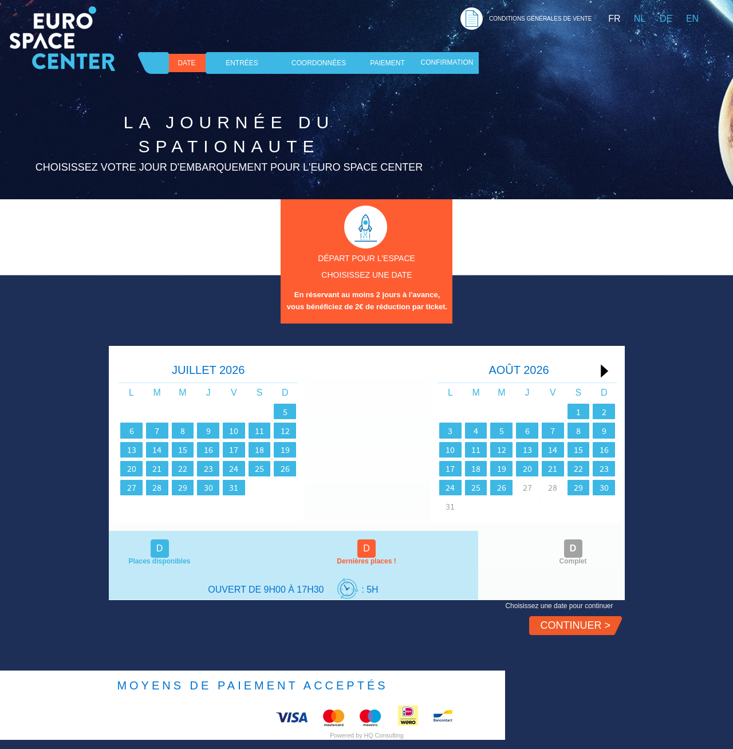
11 (307, 430)
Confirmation (447, 62)
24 (273, 468)
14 (170, 449)
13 (135, 449)
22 (204, 468)
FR (614, 18)
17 (273, 449)
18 (307, 449)
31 (273, 487)
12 (341, 430)
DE (666, 18)
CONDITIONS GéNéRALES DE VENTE (540, 18)
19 (341, 449)
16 (238, 449)
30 (238, 487)
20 (135, 468)
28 (170, 487)
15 (204, 449)
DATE (186, 63)
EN (692, 18)
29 (204, 487)
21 (170, 468)
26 (341, 468)
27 (135, 487)
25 (307, 468)
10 (273, 430)
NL (639, 18)
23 (238, 468)
